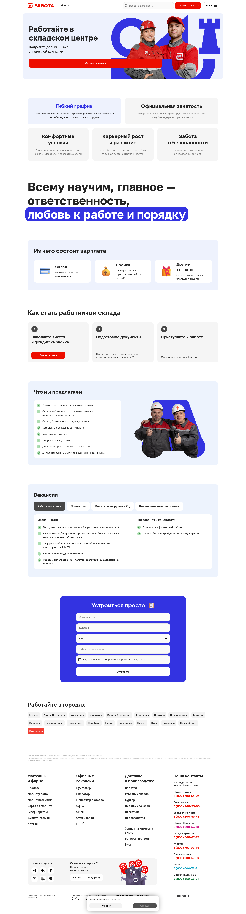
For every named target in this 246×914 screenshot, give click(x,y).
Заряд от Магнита (40, 806)
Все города (36, 733)
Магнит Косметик (40, 800)
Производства (135, 817)
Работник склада (49, 506)
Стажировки (85, 817)
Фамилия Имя (87, 617)
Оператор (83, 794)
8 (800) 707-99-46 (186, 847)
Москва (34, 715)
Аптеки (33, 823)
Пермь (113, 724)
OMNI (80, 812)
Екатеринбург (55, 724)
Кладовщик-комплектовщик (159, 506)
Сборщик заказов (137, 806)
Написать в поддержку (87, 877)
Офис (80, 806)
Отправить (123, 671)
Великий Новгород (122, 715)
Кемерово (176, 724)
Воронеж (35, 724)
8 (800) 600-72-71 (186, 868)
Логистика (132, 812)
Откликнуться (48, 355)
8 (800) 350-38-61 (186, 878)
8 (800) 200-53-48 (187, 816)
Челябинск (129, 724)
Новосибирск (196, 724)
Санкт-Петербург (55, 715)
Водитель (131, 788)
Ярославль (146, 715)
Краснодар (79, 715)
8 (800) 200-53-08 (187, 806)
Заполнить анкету (188, 5)
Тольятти (205, 715)
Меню (211, 6)
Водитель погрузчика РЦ (112, 506)
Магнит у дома (38, 794)
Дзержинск (77, 724)
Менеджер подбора (90, 800)
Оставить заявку (54, 63)
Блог (128, 844)
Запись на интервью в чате (139, 830)
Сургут (147, 724)
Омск (161, 724)
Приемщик (78, 506)
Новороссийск (185, 715)
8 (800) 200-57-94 (186, 858)
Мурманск (98, 715)
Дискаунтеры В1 (39, 817)
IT (80, 824)
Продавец (34, 788)
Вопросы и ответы (137, 838)
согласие (96, 659)
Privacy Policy (77, 900)
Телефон (84, 627)
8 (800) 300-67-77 (186, 837)
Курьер (130, 800)
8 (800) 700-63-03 (186, 795)
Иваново (165, 715)
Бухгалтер (83, 788)
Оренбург (97, 724)
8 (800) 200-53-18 (186, 827)
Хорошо (140, 905)
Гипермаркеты (38, 812)
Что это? (106, 905)
